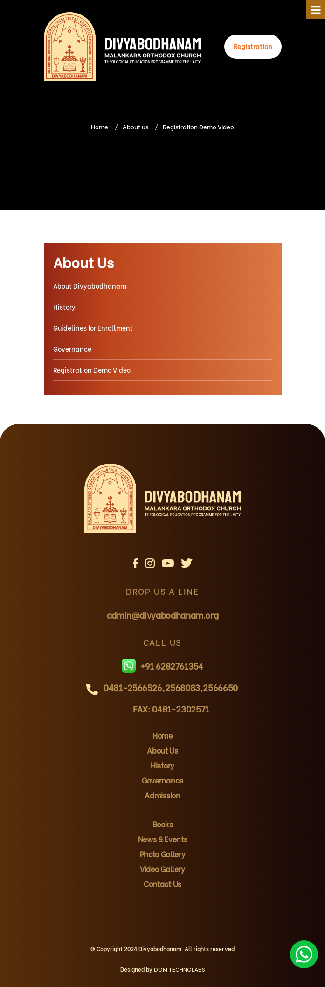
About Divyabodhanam (89, 285)
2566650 (220, 687)
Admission (162, 795)
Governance (72, 348)
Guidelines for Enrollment (93, 327)
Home (99, 126)
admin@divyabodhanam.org (163, 614)
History (64, 306)
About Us (83, 261)
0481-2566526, (134, 687)
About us (135, 126)
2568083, (183, 687)
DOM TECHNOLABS (179, 969)
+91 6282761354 (162, 666)
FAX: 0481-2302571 (171, 708)
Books (162, 823)
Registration (253, 46)
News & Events (162, 838)
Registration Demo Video (92, 369)
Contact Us (162, 883)
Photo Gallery (163, 853)
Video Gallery (162, 868)
